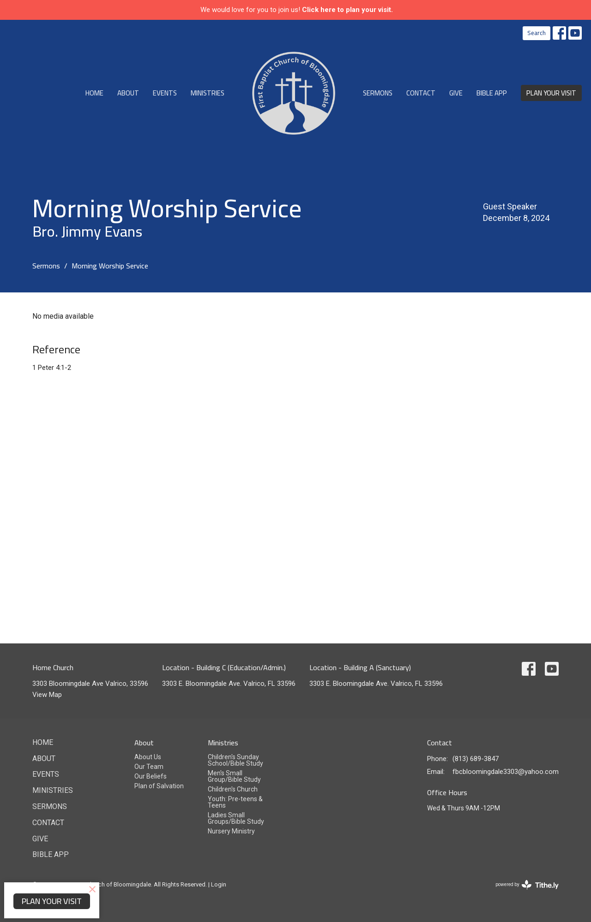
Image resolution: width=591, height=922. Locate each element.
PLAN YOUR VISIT (551, 93)
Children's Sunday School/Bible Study (235, 760)
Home (94, 93)
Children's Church (233, 789)
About (128, 93)
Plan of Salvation (159, 786)
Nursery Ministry (231, 831)
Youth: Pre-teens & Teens (235, 802)
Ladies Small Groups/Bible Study (236, 818)
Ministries (207, 93)
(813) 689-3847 (475, 759)
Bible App (491, 93)
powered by (527, 885)
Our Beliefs (150, 776)
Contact (420, 93)
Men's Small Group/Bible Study (234, 776)
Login (218, 884)
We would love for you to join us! (296, 10)
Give (456, 93)
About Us (147, 757)
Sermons (377, 93)
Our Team (148, 766)
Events (165, 93)
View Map (47, 694)
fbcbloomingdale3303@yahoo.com (505, 771)
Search (536, 32)
